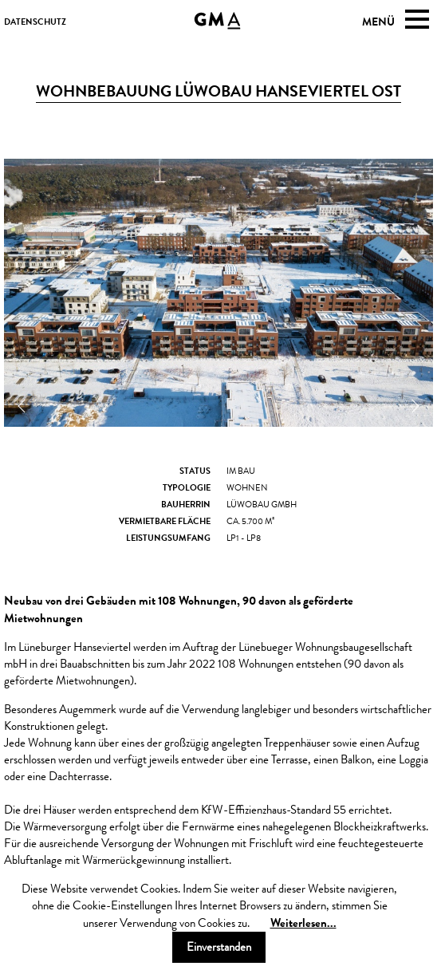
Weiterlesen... (303, 922)
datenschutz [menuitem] (35, 21)
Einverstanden (219, 947)
